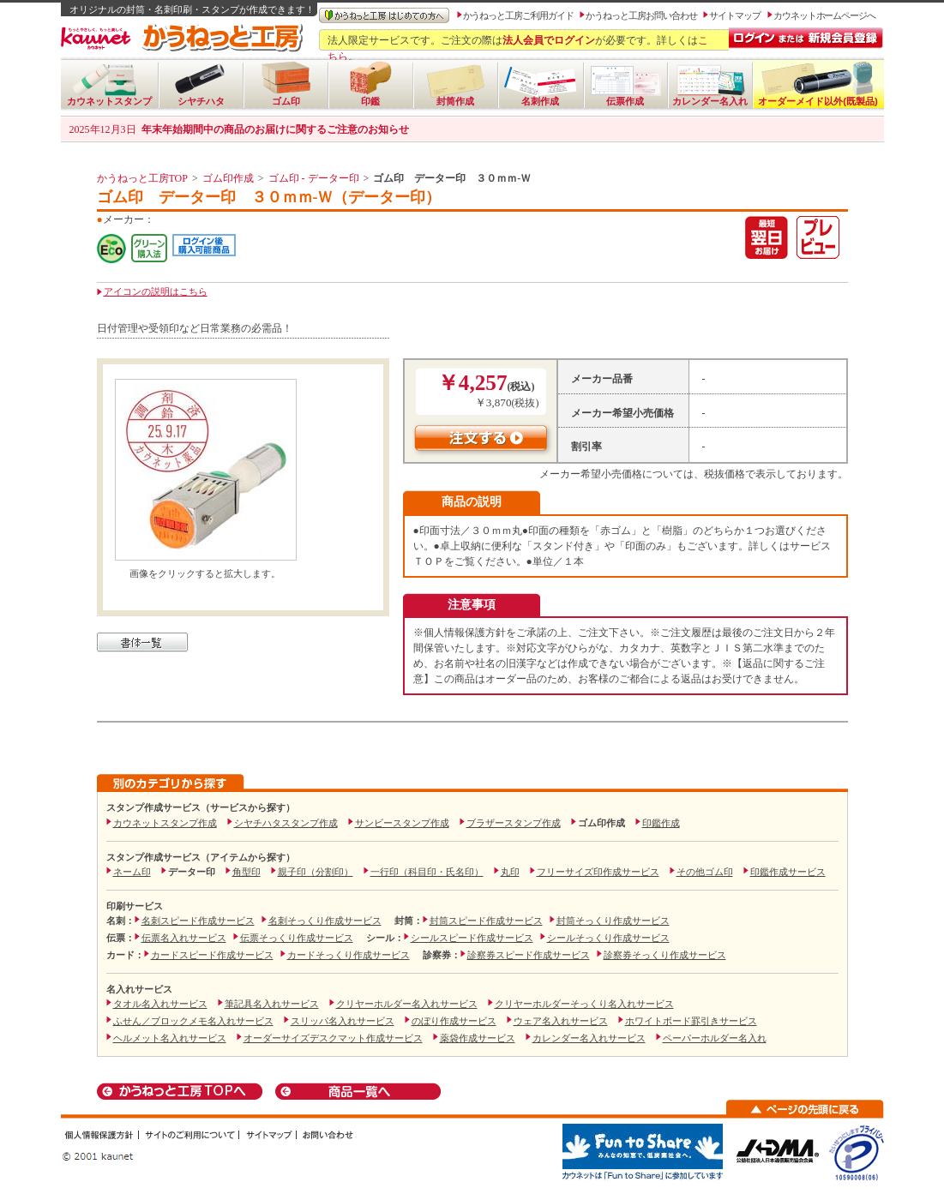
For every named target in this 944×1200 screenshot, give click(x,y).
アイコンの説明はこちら (155, 291)
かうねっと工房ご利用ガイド (518, 15)
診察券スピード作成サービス (528, 955)
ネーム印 (132, 872)
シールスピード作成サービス (472, 938)
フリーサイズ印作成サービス (598, 872)
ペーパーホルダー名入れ (715, 1038)
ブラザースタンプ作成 (513, 823)
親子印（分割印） (315, 872)
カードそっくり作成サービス (348, 955)
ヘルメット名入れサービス (169, 1038)
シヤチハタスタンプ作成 (286, 823)
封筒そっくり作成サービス (613, 920)
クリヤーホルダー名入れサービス (407, 1004)
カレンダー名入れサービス (589, 1038)
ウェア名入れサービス (561, 1021)
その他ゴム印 (704, 872)
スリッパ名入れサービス (342, 1021)
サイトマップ (735, 15)
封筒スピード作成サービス (486, 920)
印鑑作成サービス (788, 872)
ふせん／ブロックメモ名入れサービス (193, 1021)
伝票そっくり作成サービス (296, 938)
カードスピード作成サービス (212, 955)
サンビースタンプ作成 (402, 823)
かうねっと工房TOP (142, 178)
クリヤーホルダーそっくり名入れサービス (584, 1004)
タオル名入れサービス (160, 1004)
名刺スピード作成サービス (198, 920)
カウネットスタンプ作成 (165, 823)
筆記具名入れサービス (272, 1004)
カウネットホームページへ (824, 15)
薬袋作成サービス (477, 1038)
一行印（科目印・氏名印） (427, 872)
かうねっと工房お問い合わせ (641, 15)
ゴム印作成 (228, 178)
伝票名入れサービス (183, 938)
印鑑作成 (661, 823)
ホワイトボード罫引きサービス (691, 1021)
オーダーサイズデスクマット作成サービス (333, 1038)
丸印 (510, 872)
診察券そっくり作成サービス (665, 955)
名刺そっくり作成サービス (325, 920)
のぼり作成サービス (454, 1021)
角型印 (246, 872)
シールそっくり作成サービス (608, 938)
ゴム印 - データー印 (313, 178)
